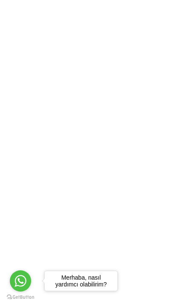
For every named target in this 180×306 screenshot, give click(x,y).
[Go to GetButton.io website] (20, 297)
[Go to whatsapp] (20, 281)
